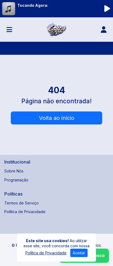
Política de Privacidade (24, 211)
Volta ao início (56, 118)
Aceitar (79, 253)
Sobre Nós (14, 171)
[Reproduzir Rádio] (107, 8)
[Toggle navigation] (9, 29)
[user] (104, 29)
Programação (16, 180)
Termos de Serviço (21, 203)
